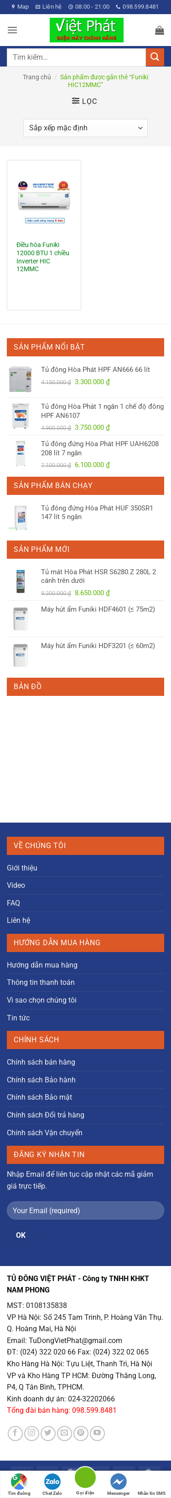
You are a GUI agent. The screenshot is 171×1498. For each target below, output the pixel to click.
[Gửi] (155, 57)
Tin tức (18, 1018)
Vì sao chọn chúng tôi (42, 1000)
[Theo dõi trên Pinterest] (80, 1433)
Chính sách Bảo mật (39, 1097)
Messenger (118, 1484)
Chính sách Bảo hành (41, 1080)
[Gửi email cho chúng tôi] (64, 1433)
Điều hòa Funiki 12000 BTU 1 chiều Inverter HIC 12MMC (42, 257)
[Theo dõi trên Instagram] (31, 1433)
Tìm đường (19, 1484)
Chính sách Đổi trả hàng (45, 1115)
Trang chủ (37, 77)
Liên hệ (18, 920)
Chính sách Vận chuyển (45, 1132)
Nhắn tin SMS (152, 1484)
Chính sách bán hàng (41, 1062)
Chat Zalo (52, 1484)
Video (16, 885)
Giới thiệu (22, 868)
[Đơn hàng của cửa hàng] (85, 128)
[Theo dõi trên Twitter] (48, 1433)
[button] (12, 30)
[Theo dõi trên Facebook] (15, 1433)
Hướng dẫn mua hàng (42, 965)
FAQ (13, 903)
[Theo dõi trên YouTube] (97, 1433)
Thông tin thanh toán (41, 982)
